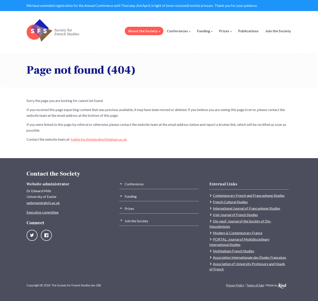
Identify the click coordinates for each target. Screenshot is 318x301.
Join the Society (278, 31)
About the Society (144, 31)
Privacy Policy (235, 285)
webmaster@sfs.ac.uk (43, 203)
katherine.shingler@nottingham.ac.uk (99, 139)
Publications (248, 31)
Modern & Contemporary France (237, 233)
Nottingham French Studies (233, 251)
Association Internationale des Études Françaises (249, 257)
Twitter (32, 235)
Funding (205, 31)
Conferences (179, 31)
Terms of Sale (255, 285)
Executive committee (42, 212)
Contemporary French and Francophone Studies (249, 195)
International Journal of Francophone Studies (246, 208)
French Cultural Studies (230, 202)
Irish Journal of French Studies (235, 215)
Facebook (46, 235)
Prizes (225, 31)
